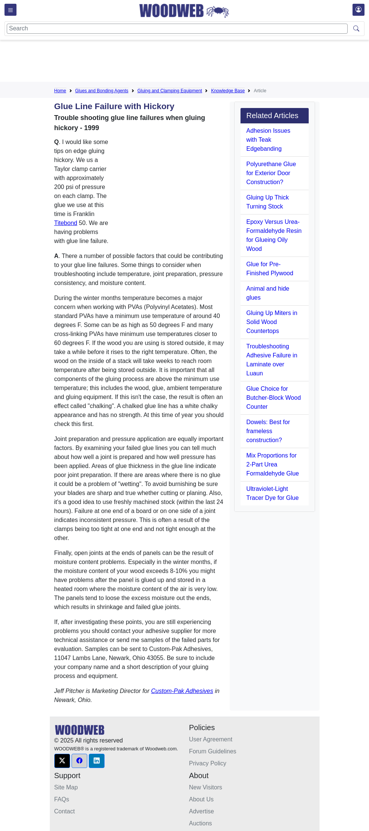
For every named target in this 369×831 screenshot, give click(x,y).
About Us (201, 799)
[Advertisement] (190, 62)
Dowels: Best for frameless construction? (268, 431)
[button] (62, 761)
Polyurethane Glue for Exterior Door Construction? (271, 173)
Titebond (66, 223)
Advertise (201, 811)
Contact (64, 811)
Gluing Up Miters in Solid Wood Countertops (271, 322)
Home (60, 90)
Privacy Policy (208, 763)
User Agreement (211, 739)
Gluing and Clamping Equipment (169, 90)
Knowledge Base (228, 90)
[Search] (177, 29)
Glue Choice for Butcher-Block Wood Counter (273, 398)
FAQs (61, 799)
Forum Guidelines (212, 751)
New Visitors (206, 787)
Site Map (66, 787)
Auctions (200, 823)
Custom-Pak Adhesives (182, 691)
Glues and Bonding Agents (101, 90)
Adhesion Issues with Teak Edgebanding (268, 140)
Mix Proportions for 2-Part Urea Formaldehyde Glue (272, 464)
